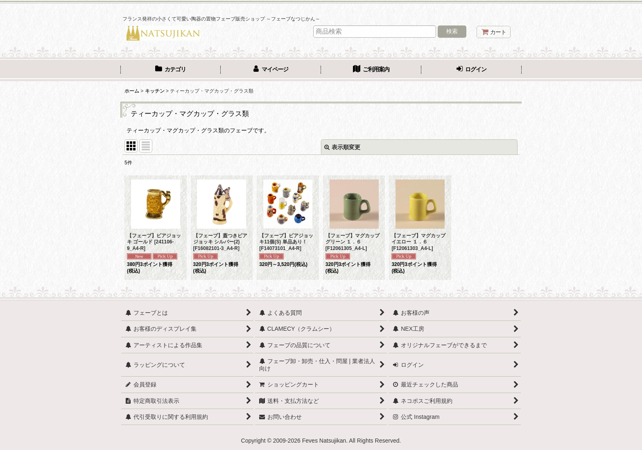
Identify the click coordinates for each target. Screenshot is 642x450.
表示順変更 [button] (342, 147)
